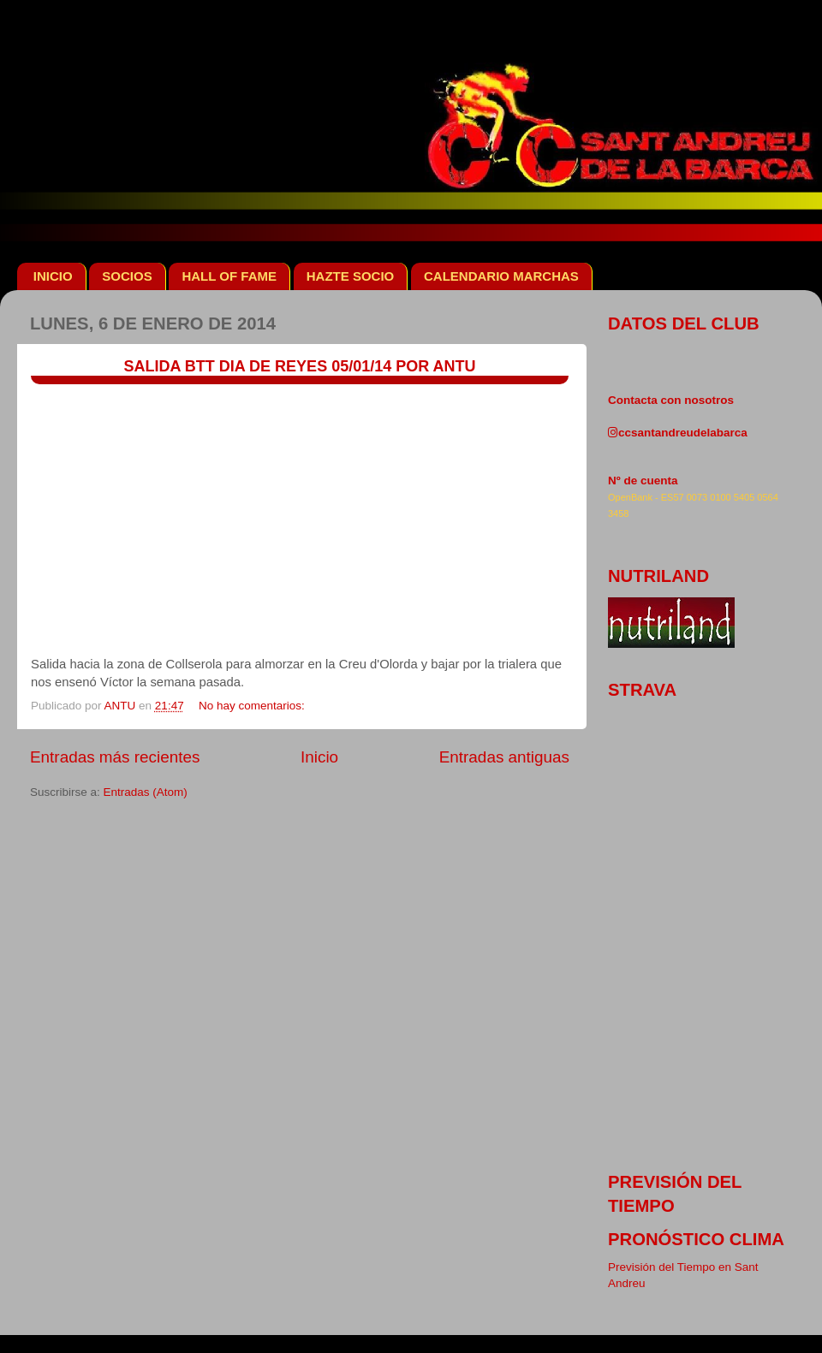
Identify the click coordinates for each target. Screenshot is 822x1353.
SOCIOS (127, 276)
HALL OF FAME (229, 276)
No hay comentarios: (253, 705)
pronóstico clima (696, 1239)
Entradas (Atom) (146, 792)
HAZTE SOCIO (351, 276)
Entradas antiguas (504, 757)
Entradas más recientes (115, 757)
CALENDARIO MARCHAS (501, 276)
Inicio (319, 757)
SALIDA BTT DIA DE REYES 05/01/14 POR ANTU (299, 366)
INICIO (53, 276)
